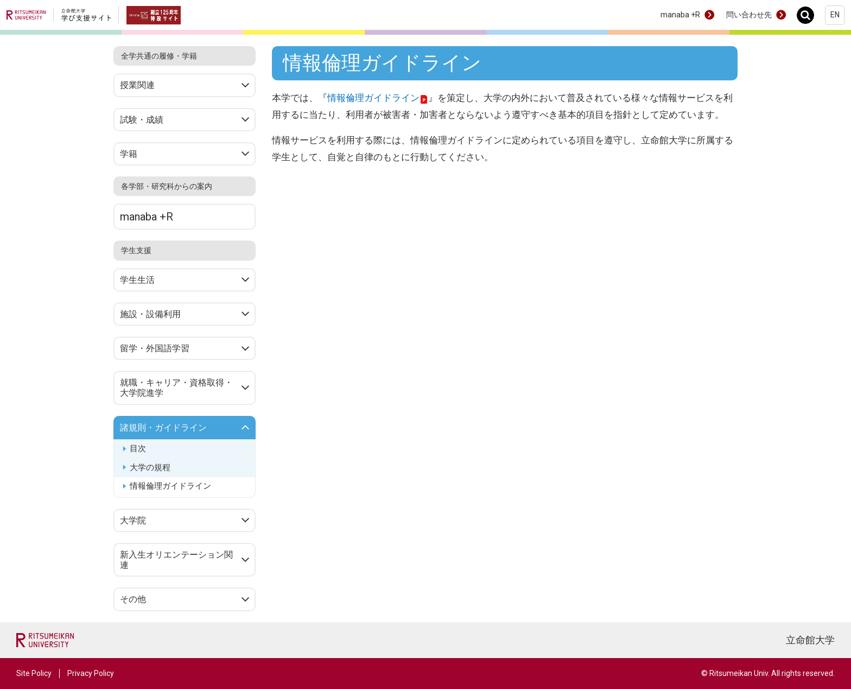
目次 (138, 448)
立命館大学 (810, 640)
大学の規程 (150, 467)
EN (835, 14)
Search (808, 15)
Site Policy (34, 673)
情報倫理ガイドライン (170, 486)
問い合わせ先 (749, 14)
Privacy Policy (90, 673)
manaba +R (680, 14)
